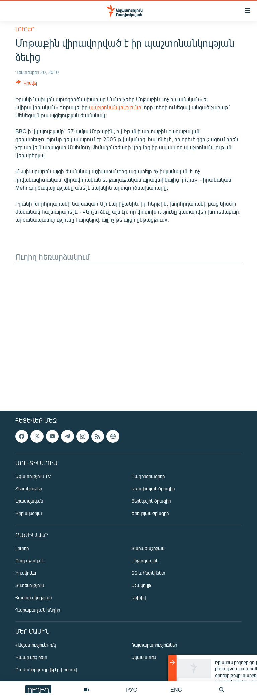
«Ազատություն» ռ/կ (35, 645)
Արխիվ (138, 597)
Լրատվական (29, 501)
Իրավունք (25, 573)
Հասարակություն (33, 597)
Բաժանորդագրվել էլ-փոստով (46, 669)
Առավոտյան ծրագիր (153, 488)
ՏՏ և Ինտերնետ (148, 573)
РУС (131, 689)
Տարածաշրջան (147, 548)
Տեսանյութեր (28, 488)
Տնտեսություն (29, 585)
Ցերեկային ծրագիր (151, 501)
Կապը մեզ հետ (31, 657)
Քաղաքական (29, 560)
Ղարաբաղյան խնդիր (37, 610)
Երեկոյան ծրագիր (150, 513)
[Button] (26, 84)
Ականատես (143, 657)
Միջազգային (144, 560)
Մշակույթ (141, 585)
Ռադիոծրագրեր (148, 476)
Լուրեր (24, 29)
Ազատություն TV (33, 476)
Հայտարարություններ (154, 645)
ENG (176, 689)
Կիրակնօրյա (28, 513)
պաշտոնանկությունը (115, 107)
